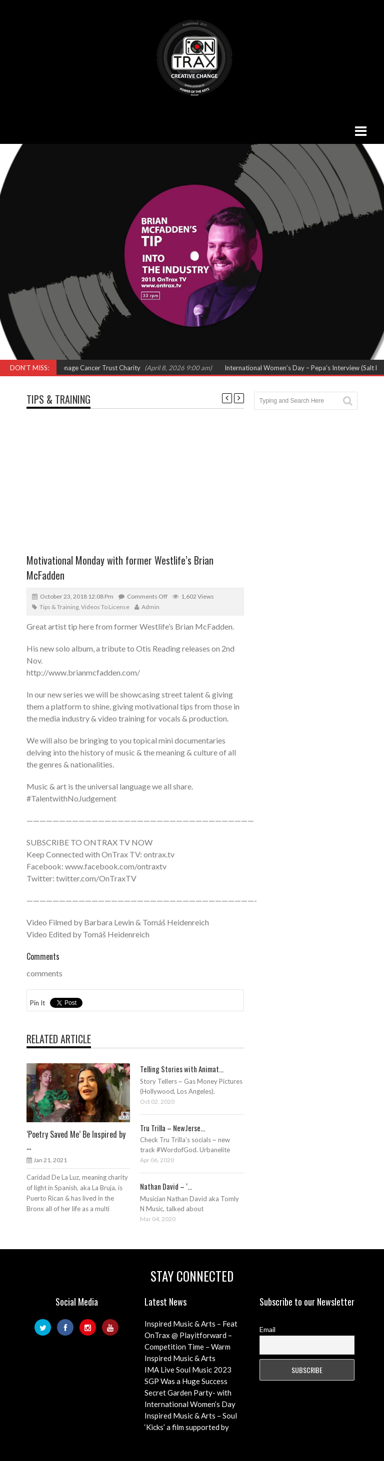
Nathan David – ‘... (166, 1186)
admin (151, 607)
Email (268, 1329)
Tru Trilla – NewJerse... (172, 1127)
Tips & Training (58, 399)
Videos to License (105, 607)
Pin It (37, 1003)
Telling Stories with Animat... (182, 1068)
